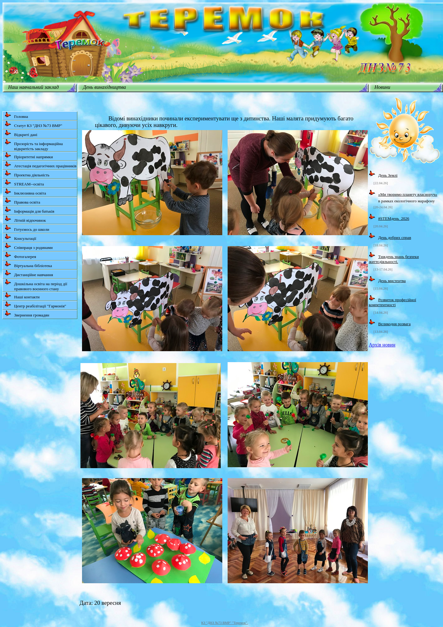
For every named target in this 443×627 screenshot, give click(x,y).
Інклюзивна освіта (25, 191)
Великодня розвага (394, 323)
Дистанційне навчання (29, 273)
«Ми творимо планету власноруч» (407, 194)
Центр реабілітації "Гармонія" (35, 304)
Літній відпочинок (25, 219)
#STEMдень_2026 (393, 218)
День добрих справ (394, 237)
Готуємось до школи (27, 228)
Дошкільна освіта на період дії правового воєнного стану (36, 285)
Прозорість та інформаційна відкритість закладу (34, 145)
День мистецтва (392, 280)
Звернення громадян (27, 313)
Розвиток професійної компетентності (392, 302)
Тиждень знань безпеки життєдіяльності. (394, 259)
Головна (16, 115)
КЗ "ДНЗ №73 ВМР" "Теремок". (224, 622)
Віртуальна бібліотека (28, 264)
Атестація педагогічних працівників (40, 164)
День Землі (388, 175)
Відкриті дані (21, 133)
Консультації (20, 237)
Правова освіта (22, 201)
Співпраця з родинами (29, 246)
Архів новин (382, 344)
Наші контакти (22, 295)
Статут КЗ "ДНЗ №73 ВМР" (33, 124)
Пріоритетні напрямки (29, 155)
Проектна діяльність (27, 173)
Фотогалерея (20, 255)
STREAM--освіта (24, 182)
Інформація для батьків (29, 210)
